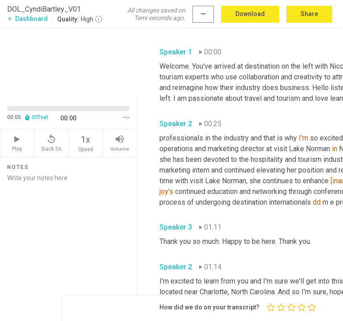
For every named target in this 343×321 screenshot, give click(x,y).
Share (309, 13)
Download (250, 13)
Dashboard (27, 18)
